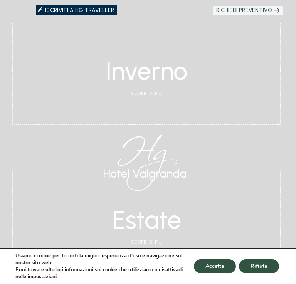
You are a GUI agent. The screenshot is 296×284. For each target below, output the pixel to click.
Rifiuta (259, 266)
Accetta (214, 266)
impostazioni (42, 276)
